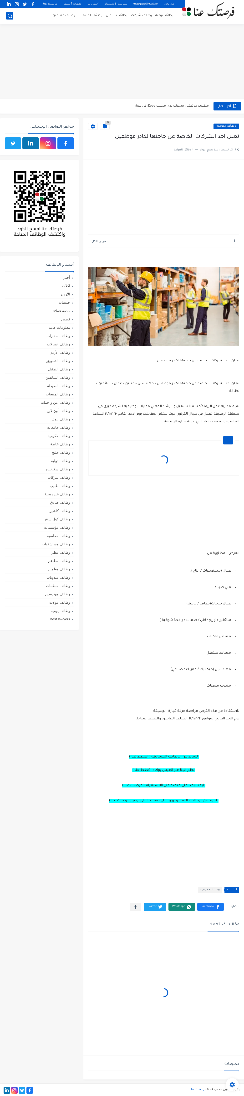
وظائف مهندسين (57, 594)
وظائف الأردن (60, 352)
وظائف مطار (60, 552)
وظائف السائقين (58, 377)
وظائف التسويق (58, 361)
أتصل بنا (92, 4)
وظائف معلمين (63, 15)
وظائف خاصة (60, 444)
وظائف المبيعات (90, 15)
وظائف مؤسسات (57, 527)
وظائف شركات (141, 15)
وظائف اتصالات (58, 344)
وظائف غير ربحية (57, 494)
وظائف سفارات (58, 336)
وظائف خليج (61, 452)
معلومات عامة (59, 327)
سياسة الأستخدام (116, 4)
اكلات (66, 286)
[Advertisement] (122, 62)
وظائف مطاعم (59, 561)
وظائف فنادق (60, 502)
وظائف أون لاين (58, 411)
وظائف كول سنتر (57, 519)
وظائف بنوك (61, 419)
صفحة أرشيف (72, 4)
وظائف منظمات (58, 586)
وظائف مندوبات (58, 577)
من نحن (169, 4)
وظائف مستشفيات (56, 544)
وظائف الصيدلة (58, 386)
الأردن (65, 294)
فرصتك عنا (50, 4)
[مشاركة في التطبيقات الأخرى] (135, 907)
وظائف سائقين (116, 15)
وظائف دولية (60, 461)
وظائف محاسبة (58, 536)
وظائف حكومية (226, 126)
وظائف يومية (164, 15)
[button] (210, 907)
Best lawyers (60, 619)
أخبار (66, 277)
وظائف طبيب (60, 486)
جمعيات (64, 302)
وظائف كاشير (60, 511)
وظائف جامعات (58, 427)
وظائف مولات (59, 602)
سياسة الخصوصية (145, 4)
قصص (65, 319)
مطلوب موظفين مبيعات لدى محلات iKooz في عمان (171, 106)
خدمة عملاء (61, 311)
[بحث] (9, 16)
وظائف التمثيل (59, 369)
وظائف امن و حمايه (55, 402)
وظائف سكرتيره (58, 469)
